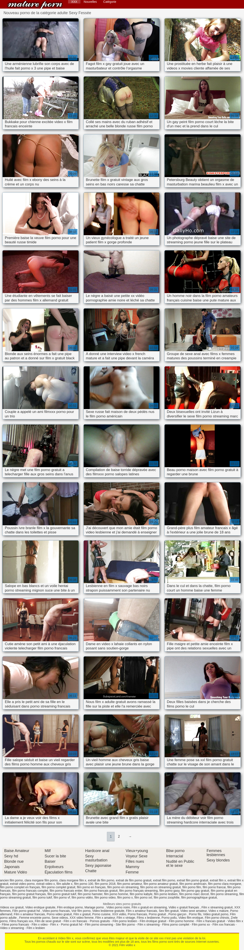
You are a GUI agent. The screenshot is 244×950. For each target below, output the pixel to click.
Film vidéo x (35, 5)
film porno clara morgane (224, 883)
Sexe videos (60, 917)
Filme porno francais (15, 924)
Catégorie (109, 1)
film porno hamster (90, 894)
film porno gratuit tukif (62, 894)
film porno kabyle (141, 894)
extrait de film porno (101, 880)
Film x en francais (75, 921)
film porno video (105, 897)
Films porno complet (175, 924)
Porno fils (195, 914)
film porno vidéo (82, 897)
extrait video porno (22, 883)
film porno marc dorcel (194, 894)
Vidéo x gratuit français (184, 907)
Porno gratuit (158, 914)
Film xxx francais (224, 924)
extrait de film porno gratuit (134, 880)
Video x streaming (12, 928)
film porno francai (214, 887)
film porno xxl (143, 897)
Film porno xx (201, 924)
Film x (54, 924)
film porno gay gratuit (195, 890)
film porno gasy (169, 890)
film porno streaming (224, 894)
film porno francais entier (66, 890)
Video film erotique (190, 917)
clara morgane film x (72, 880)
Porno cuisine (101, 914)
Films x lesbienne (148, 917)
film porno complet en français (20, 887)
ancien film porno (11, 880)
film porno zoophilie (167, 897)
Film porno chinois (217, 917)
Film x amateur (105, 917)
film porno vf (62, 897)
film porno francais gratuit (101, 890)
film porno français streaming (138, 890)
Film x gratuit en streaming (149, 907)
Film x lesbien (36, 928)
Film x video (40, 924)
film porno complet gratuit (58, 887)
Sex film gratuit (169, 910)
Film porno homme (181, 921)
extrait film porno (164, 880)
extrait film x (218, 880)
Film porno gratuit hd (26, 910)
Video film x (235, 921)
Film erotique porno (70, 907)
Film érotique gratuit (153, 921)
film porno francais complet (30, 890)
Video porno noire (118, 907)
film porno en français (91, 887)
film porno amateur (129, 883)
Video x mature (218, 910)
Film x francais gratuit (210, 921)
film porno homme (116, 894)
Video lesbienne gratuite (108, 910)
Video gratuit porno (215, 914)
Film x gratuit (82, 914)
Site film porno (125, 924)
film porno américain (192, 883)
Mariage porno (95, 907)
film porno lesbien (166, 894)
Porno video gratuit (59, 914)
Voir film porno (81, 910)
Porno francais (137, 914)
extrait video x (45, 883)
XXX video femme (82, 917)
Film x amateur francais (141, 910)
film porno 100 (83, 883)
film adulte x (65, 883)
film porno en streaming (122, 887)
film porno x (125, 897)
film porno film (191, 887)
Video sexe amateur (193, 910)
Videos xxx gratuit (12, 907)
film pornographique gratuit (199, 897)
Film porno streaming (99, 924)
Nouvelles (90, 1)
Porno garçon (177, 914)
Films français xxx (21, 921)
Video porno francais (56, 910)
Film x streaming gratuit (216, 907)
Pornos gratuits (100, 921)
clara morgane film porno (41, 880)
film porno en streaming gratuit (160, 887)
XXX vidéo (119, 914)
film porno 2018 (105, 883)
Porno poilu (169, 917)
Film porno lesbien (125, 921)
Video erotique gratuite (40, 907)
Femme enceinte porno (34, 917)
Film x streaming (149, 924)
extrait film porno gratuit (192, 880)
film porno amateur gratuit (161, 883)
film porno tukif (42, 897)
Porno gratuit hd (71, 924)
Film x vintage (126, 917)
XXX (74, 1)
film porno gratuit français (29, 894)
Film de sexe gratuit (48, 921)
